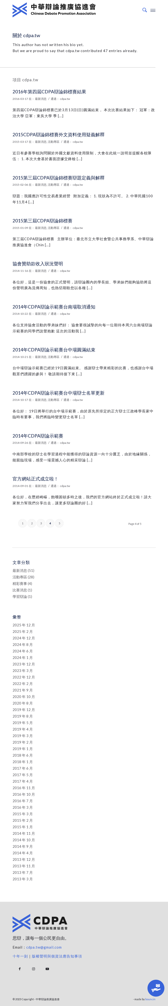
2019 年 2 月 (23, 742)
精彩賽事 (20, 583)
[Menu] (152, 10)
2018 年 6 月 (23, 755)
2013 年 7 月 (23, 872)
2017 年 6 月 (23, 768)
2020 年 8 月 (23, 703)
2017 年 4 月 (23, 781)
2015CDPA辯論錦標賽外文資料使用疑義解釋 (59, 134)
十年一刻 (20, 956)
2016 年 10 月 (24, 794)
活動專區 (53, 142)
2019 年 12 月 (24, 709)
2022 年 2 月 (23, 683)
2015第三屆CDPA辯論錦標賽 (42, 220)
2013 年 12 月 (24, 859)
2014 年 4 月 (23, 853)
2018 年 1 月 (23, 762)
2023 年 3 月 (23, 670)
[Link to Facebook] (19, 969)
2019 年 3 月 (23, 735)
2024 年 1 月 (23, 657)
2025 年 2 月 (23, 631)
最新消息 (41, 99)
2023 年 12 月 (24, 664)
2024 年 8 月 (23, 644)
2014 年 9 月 (23, 846)
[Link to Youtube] (47, 969)
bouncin (150, 999)
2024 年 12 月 (24, 638)
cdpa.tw (65, 99)
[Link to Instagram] (33, 969)
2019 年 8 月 (23, 716)
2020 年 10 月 (24, 696)
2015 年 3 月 (23, 814)
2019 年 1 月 (23, 748)
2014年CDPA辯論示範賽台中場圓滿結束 (54, 349)
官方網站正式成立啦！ (35, 478)
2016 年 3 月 (23, 807)
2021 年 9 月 (23, 690)
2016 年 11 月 (24, 788)
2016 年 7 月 (23, 801)
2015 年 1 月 (23, 827)
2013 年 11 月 (24, 866)
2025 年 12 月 (24, 625)
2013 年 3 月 (23, 879)
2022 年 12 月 (24, 677)
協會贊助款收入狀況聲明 (38, 263)
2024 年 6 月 (23, 651)
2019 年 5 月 (23, 722)
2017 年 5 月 (23, 775)
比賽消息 (20, 590)
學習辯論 (20, 596)
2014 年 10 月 (24, 840)
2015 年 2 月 (23, 820)
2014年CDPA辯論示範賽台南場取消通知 (54, 306)
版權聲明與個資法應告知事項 (57, 956)
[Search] (142, 10)
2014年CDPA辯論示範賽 (38, 435)
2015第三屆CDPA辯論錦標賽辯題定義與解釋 (59, 177)
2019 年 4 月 (23, 729)
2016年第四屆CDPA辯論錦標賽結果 (49, 91)
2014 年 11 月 (24, 833)
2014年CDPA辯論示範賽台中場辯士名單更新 (59, 393)
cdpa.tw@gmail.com (44, 947)
